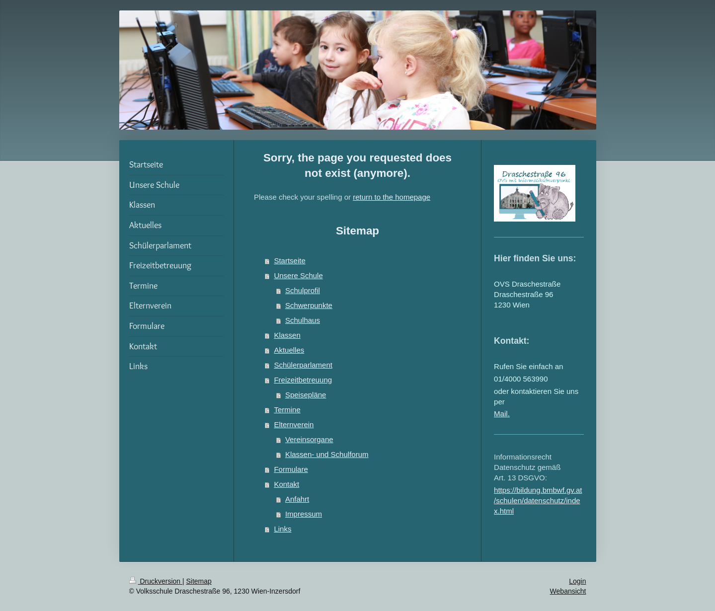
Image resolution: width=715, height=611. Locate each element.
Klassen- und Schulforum (327, 454)
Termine (287, 409)
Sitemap (199, 581)
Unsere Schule (298, 275)
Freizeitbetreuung (303, 380)
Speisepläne (305, 394)
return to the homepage (391, 197)
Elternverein (294, 424)
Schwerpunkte (308, 305)
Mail (501, 413)
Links (282, 529)
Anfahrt (297, 499)
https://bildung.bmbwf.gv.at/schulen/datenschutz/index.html (538, 500)
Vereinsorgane (309, 439)
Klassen (287, 335)
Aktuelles (289, 350)
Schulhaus (302, 320)
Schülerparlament (303, 365)
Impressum (303, 514)
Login (577, 581)
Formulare (291, 469)
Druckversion (155, 581)
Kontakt (286, 484)
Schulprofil (302, 290)
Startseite (289, 260)
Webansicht (568, 591)
